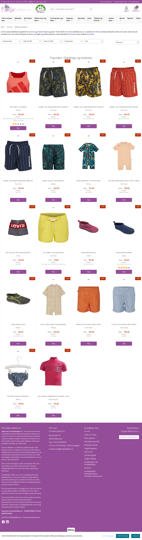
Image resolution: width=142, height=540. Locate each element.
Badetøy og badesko (20, 27)
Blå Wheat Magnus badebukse (18, 396)
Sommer (8, 27)
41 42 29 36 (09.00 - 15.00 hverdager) (66, 446)
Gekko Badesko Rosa (88, 253)
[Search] (71, 9)
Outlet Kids (111, 19)
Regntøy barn (70, 19)
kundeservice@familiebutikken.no (61, 449)
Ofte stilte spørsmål (91, 442)
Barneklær (28, 18)
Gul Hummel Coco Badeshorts (53, 253)
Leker (89, 18)
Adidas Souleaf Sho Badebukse (53, 181)
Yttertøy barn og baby (56, 19)
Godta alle (135, 536)
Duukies (73, 34)
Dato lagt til (119, 42)
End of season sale (7, 19)
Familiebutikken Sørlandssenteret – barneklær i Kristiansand (93, 473)
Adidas (40, 32)
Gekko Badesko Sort (18, 324)
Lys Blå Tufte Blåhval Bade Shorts (123, 324)
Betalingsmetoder (91, 445)
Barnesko (81, 18)
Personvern (88, 452)
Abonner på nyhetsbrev (129, 437)
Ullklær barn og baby (40, 19)
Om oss (87, 431)
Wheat (98, 32)
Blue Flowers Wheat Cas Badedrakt (53, 324)
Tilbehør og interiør (98, 19)
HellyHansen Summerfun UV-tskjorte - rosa (53, 396)
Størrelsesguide (106, 2)
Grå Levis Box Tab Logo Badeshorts (18, 253)
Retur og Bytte (89, 438)
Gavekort (87, 468)
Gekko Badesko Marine (124, 253)
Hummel (31, 32)
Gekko (92, 34)
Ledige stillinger (90, 459)
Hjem (2, 27)
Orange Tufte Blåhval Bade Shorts (88, 324)
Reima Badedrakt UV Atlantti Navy (89, 181)
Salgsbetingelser (90, 448)
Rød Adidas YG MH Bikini (18, 107)
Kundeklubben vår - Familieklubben (126, 2)
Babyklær (18, 18)
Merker (122, 18)
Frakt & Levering (90, 435)
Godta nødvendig (122, 536)
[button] (41, 9)
